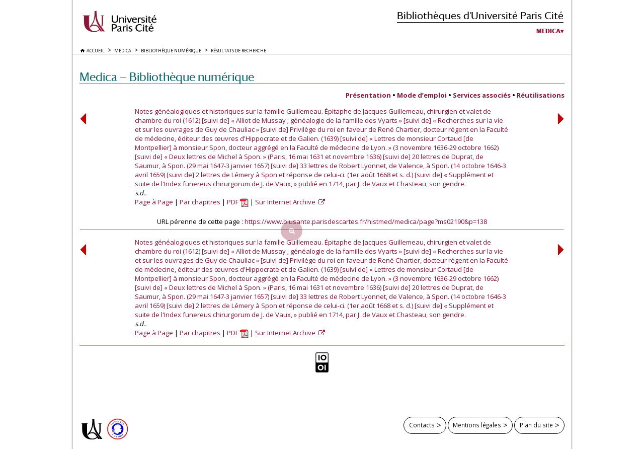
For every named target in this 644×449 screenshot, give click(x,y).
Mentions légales (477, 425)
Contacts (422, 425)
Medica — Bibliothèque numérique (166, 77)
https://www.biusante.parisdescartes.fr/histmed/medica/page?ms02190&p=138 (366, 221)
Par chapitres (200, 201)
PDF (238, 201)
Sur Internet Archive (286, 201)
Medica (548, 31)
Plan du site (536, 425)
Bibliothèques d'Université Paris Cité (480, 15)
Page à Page (154, 201)
